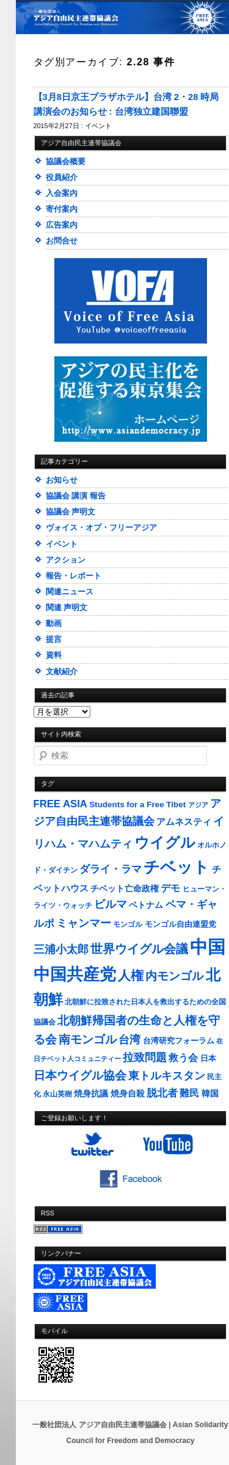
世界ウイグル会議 (139, 949)
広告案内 (62, 224)
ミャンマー (83, 922)
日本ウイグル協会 (80, 1075)
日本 (208, 1058)
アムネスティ (183, 821)
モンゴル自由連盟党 (180, 924)
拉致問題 (145, 1057)
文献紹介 (62, 671)
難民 (189, 1092)
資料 (54, 655)
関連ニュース (69, 591)
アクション (65, 559)
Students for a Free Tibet (137, 804)
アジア (198, 804)
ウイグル (164, 842)
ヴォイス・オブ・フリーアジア (101, 527)
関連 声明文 (67, 607)
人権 (131, 975)
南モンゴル (88, 1039)
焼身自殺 (128, 1093)
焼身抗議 (91, 1093)
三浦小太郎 (61, 949)
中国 (207, 947)
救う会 (183, 1058)
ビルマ (110, 904)
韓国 (210, 1093)
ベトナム (146, 905)
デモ (170, 888)
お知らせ (62, 479)
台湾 (129, 1040)
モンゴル (127, 924)
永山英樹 (57, 1094)
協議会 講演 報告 (76, 495)
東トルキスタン (166, 1076)
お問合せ (62, 240)
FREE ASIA (60, 804)
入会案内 (62, 193)
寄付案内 (62, 209)
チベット (176, 867)
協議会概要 (65, 161)
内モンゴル (174, 976)
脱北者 (162, 1093)
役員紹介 (62, 177)
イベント (98, 125)
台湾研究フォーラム (178, 1040)
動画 (54, 623)
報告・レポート (73, 575)
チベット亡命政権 (124, 888)
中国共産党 (75, 974)
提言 (54, 639)
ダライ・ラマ (110, 869)
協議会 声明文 (71, 511)
